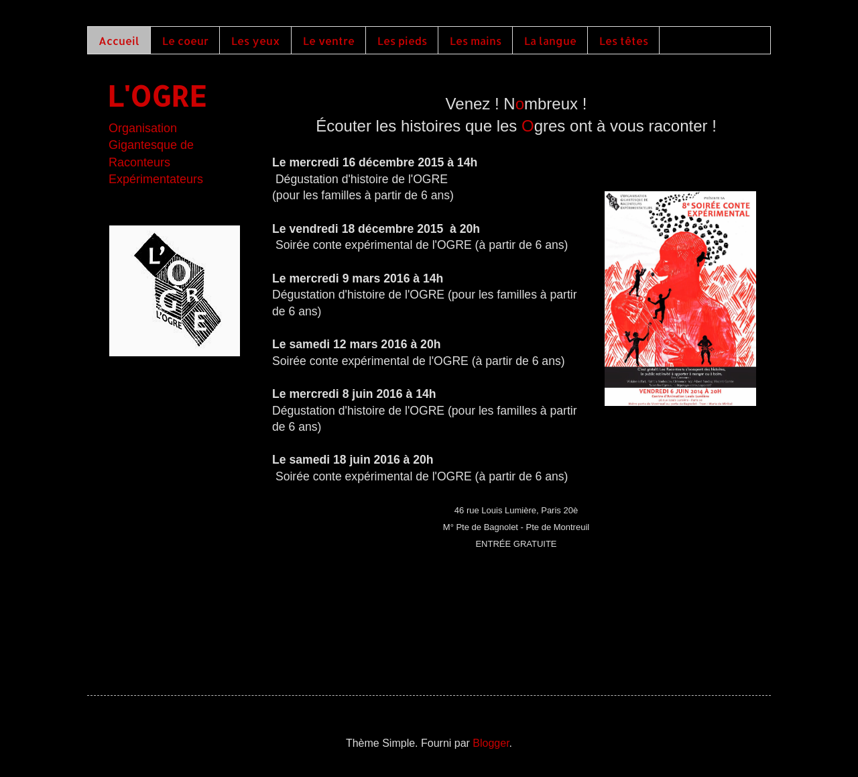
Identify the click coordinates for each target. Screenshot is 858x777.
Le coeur (185, 41)
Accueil (119, 41)
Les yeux (255, 41)
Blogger (491, 743)
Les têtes (623, 41)
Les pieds (402, 41)
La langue (550, 41)
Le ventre (329, 41)
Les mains (475, 41)
